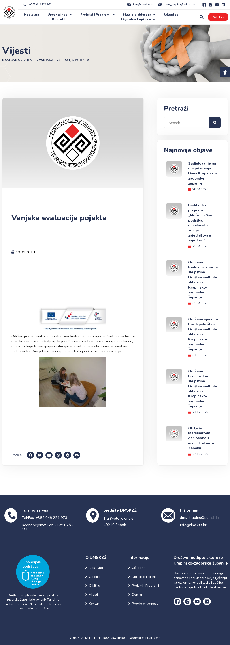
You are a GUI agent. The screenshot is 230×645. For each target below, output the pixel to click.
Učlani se (171, 15)
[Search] (215, 122)
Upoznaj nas (60, 15)
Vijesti (29, 60)
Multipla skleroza (139, 15)
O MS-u (94, 586)
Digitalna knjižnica (138, 19)
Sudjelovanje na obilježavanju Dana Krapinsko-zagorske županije (202, 173)
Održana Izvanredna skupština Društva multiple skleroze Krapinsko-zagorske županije (202, 389)
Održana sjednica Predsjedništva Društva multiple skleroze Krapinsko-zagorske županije (203, 334)
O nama (95, 577)
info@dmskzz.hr (193, 525)
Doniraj (137, 595)
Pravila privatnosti (145, 604)
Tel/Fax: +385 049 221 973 (44, 517)
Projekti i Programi (97, 15)
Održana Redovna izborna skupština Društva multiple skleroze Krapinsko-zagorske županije (203, 280)
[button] (225, 72)
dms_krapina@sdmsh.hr (199, 517)
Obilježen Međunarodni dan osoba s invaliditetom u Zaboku (201, 438)
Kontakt (58, 19)
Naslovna (31, 15)
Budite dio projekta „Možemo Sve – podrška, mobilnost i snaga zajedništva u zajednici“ (201, 223)
